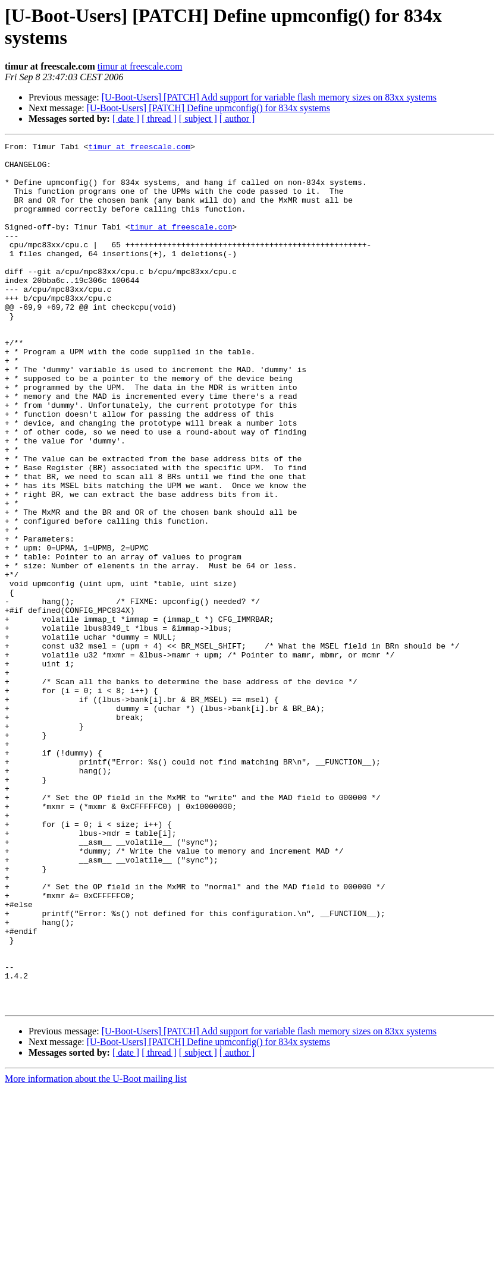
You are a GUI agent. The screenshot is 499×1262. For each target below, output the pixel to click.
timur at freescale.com (140, 66)
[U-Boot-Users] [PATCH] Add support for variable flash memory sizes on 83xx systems (269, 97)
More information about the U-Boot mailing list (96, 1252)
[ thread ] (159, 119)
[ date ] (125, 119)
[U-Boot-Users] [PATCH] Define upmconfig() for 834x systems (208, 108)
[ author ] (237, 119)
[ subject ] (198, 119)
